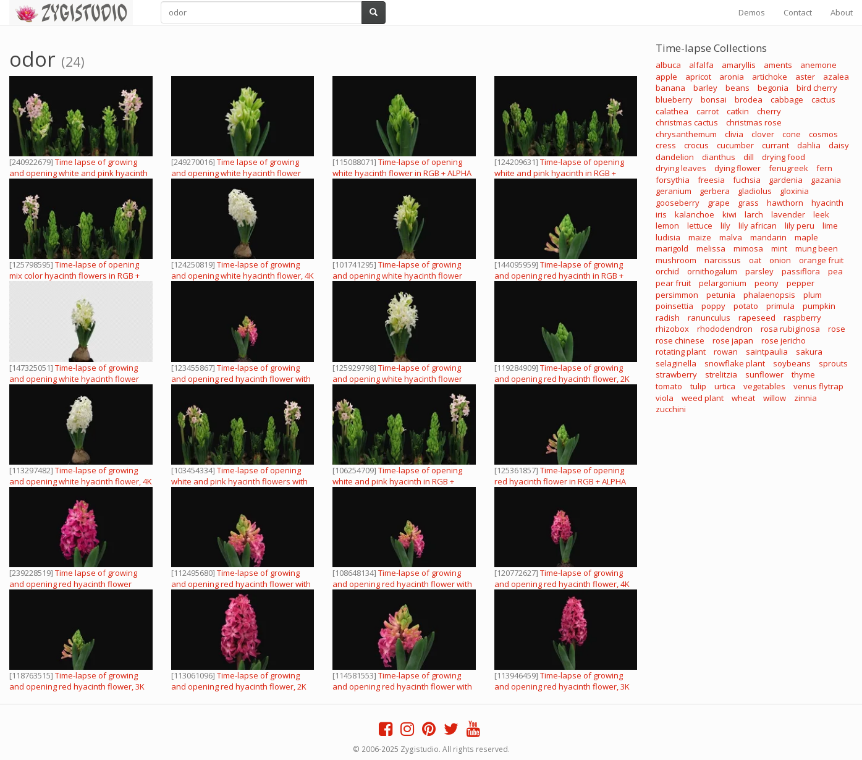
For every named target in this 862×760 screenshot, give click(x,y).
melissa (710, 248)
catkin (738, 111)
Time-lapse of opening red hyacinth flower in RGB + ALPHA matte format (560, 481)
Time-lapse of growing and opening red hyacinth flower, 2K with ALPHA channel (562, 378)
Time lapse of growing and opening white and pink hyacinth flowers (78, 173)
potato (745, 305)
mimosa (748, 248)
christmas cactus (687, 122)
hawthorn (785, 202)
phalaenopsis (769, 294)
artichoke (769, 76)
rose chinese (680, 340)
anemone (818, 64)
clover (762, 134)
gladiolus (755, 190)
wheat (743, 397)
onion (780, 260)
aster (805, 76)
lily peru (799, 225)
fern (824, 168)
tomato (669, 386)
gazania (826, 179)
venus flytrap (818, 386)
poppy (713, 305)
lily (725, 225)
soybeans (792, 363)
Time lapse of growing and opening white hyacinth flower (236, 167)
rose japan (732, 340)
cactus (823, 99)
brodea (749, 99)
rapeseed (756, 317)
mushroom (676, 260)
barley (705, 87)
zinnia (805, 397)
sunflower (764, 374)
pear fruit (673, 283)
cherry (769, 111)
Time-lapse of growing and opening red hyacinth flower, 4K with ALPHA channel (562, 584)
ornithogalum (712, 271)
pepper (800, 283)
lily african (757, 225)
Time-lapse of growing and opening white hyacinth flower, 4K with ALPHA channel (242, 275)
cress (666, 145)
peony (766, 283)
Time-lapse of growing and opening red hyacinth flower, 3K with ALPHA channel (77, 686)
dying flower (737, 168)
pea (835, 271)
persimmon (677, 294)
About (841, 12)
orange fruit (821, 260)
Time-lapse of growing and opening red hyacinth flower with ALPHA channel (241, 378)
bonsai (714, 99)
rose (836, 328)
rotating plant (681, 351)
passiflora (801, 271)
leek (821, 214)
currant (775, 145)
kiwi (729, 214)
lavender (788, 214)
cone (791, 134)
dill (748, 157)
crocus (696, 145)
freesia (711, 179)
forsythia (673, 179)
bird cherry (817, 87)
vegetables (764, 386)
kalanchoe (694, 214)
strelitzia (721, 374)
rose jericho (783, 340)
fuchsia (747, 179)
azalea (836, 76)
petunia (720, 294)
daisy (839, 145)
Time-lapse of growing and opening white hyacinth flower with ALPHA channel (397, 275)
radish (668, 317)
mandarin (768, 237)
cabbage (787, 99)
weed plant (703, 397)
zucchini (671, 409)
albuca (668, 64)
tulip (698, 386)
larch (754, 214)
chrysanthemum (686, 134)
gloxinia (794, 190)
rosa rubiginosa (790, 328)
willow (774, 397)
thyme (803, 374)
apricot (698, 76)
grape (719, 202)
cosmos (823, 134)
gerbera (714, 190)
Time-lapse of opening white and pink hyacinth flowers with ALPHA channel (239, 481)
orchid (667, 271)
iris (661, 214)
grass (748, 202)
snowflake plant (734, 363)
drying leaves (681, 168)
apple (666, 76)
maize (699, 237)
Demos (751, 12)
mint (779, 248)
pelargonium (722, 283)
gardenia (786, 179)
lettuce (699, 225)
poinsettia (674, 305)
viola (665, 397)
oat (755, 260)
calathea (672, 111)
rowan (726, 351)
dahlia (809, 145)
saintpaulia (767, 351)
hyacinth (827, 202)
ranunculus (709, 317)
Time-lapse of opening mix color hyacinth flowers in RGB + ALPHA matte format (74, 275)
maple (806, 237)
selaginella (676, 363)
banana (670, 87)
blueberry (674, 99)
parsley (759, 271)
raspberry (802, 317)
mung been (816, 248)
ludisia (668, 237)
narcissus (722, 260)
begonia (773, 87)
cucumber (735, 145)
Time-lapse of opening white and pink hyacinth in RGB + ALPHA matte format (559, 173)
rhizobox (672, 328)
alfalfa (701, 64)
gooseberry (677, 202)
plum (812, 294)
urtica (724, 386)
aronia (731, 76)
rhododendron (725, 328)
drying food (783, 157)
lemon (667, 225)
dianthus (718, 157)
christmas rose (754, 122)
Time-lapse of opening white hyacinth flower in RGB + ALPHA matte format (401, 173)
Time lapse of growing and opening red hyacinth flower (73, 578)
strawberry (676, 374)
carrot (707, 111)
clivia (734, 134)
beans (737, 87)
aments (778, 64)
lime (830, 225)
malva (730, 237)
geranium (673, 190)
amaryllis (739, 64)
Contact (798, 12)
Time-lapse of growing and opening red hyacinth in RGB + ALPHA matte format (558, 275)
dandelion (675, 157)
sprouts (833, 363)
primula (780, 305)
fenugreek (788, 168)
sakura (809, 351)
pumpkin (819, 305)
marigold (672, 248)
